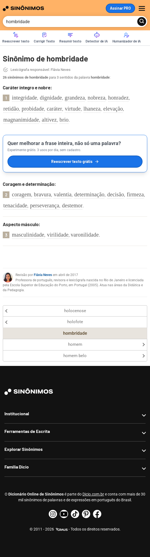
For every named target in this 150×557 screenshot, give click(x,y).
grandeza (75, 98)
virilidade (58, 235)
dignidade (51, 98)
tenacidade (15, 205)
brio (64, 120)
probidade (33, 109)
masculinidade (28, 235)
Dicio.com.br (93, 494)
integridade (24, 98)
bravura (42, 194)
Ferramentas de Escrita (27, 431)
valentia (62, 194)
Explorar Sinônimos (23, 449)
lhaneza (92, 109)
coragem (21, 194)
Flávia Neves (43, 275)
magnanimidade (21, 120)
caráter (54, 109)
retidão (11, 109)
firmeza (135, 194)
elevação (113, 109)
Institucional (16, 413)
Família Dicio (16, 466)
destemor (72, 205)
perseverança (45, 205)
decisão (115, 194)
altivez (49, 120)
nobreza (96, 98)
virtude (73, 109)
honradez (118, 98)
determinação (89, 194)
